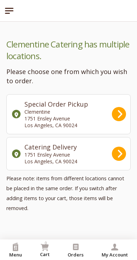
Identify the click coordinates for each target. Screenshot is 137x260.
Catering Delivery (69, 154)
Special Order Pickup (69, 114)
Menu (15, 250)
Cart (45, 249)
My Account (115, 250)
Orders (76, 250)
